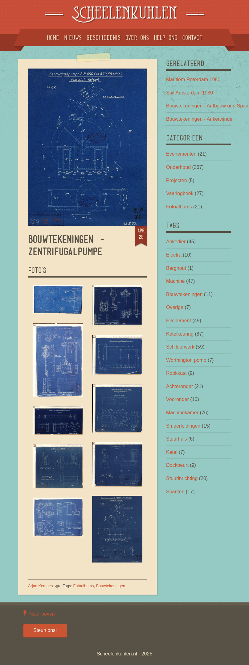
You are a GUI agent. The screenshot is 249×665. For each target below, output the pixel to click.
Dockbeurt (177, 465)
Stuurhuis (176, 438)
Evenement (178, 320)
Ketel (171, 452)
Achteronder (179, 386)
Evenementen (181, 154)
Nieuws (73, 37)
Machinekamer (182, 412)
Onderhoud (178, 167)
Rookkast (176, 373)
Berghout (176, 268)
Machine (175, 281)
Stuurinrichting (182, 478)
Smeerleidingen (183, 426)
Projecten (176, 180)
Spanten (175, 491)
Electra (174, 254)
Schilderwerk (180, 346)
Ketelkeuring (180, 334)
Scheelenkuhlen (124, 14)
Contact (192, 37)
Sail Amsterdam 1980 (189, 92)
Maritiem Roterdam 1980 (193, 79)
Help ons (165, 37)
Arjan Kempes (40, 585)
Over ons (137, 37)
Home (53, 37)
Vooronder (177, 399)
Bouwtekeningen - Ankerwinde (199, 119)
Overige (174, 307)
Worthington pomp (186, 360)
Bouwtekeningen (110, 585)
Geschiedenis (103, 37)
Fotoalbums (83, 585)
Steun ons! (45, 630)
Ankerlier (176, 241)
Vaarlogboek (180, 193)
